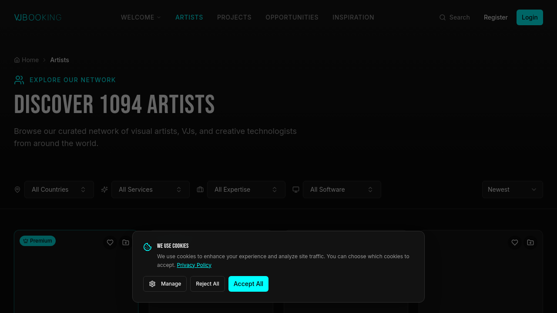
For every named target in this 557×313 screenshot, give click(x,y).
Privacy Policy (194, 265)
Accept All (248, 283)
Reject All (207, 283)
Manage (165, 283)
